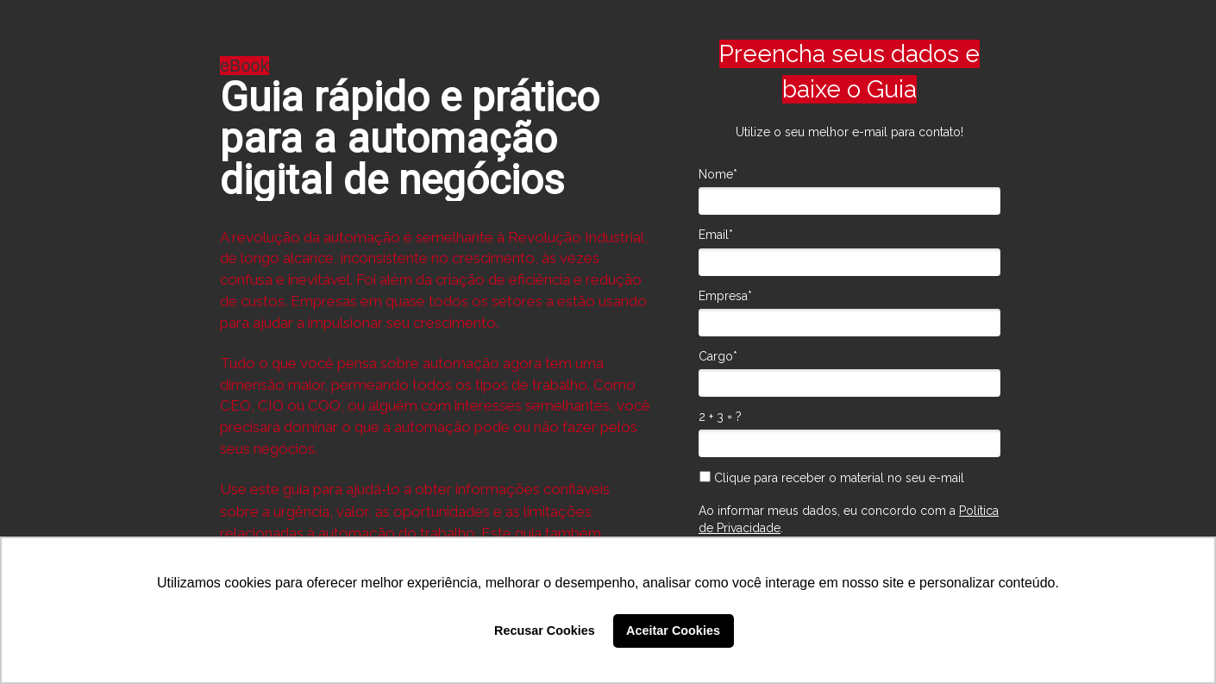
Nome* (718, 174)
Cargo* (718, 356)
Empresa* (725, 296)
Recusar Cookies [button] (544, 630)
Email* (716, 235)
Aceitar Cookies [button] (673, 630)
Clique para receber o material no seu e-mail (831, 478)
